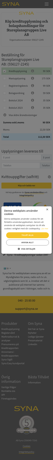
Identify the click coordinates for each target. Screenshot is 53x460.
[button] (26, 248)
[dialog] (26, 230)
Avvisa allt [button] (27, 242)
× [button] (47, 210)
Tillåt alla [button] (27, 235)
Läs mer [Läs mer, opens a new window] (44, 228)
